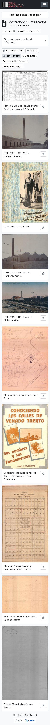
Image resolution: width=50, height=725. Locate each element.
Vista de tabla (29, 56)
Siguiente (30, 720)
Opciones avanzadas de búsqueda (18, 40)
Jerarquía (32, 50)
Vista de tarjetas (11, 56)
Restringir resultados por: (25, 15)
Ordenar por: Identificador (14, 61)
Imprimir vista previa (13, 50)
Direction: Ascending (12, 66)
